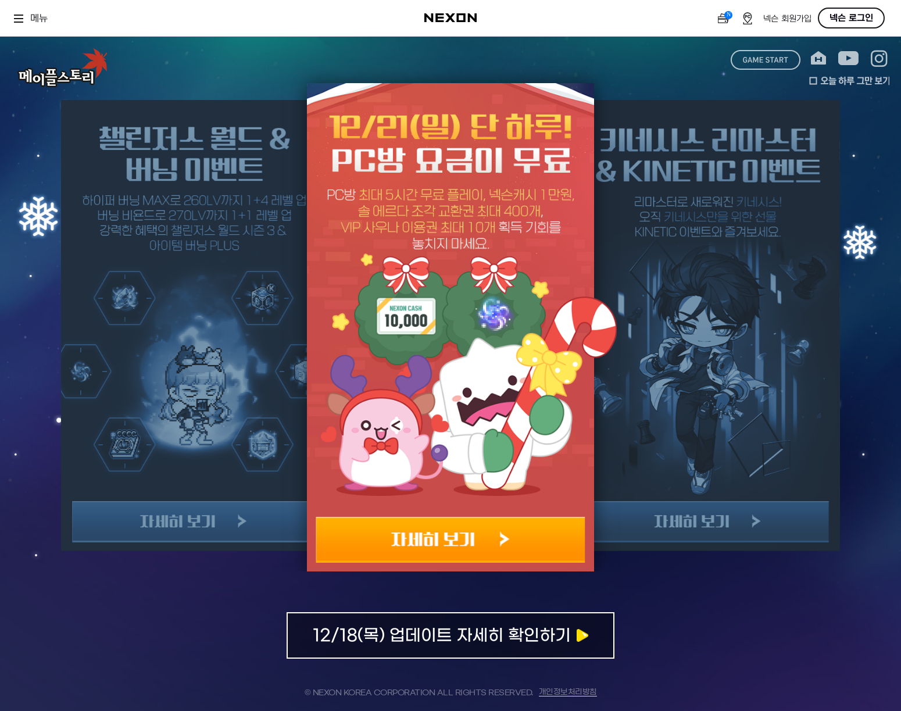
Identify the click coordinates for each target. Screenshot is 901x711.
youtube (848, 58)
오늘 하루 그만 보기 (849, 80)
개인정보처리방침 (568, 692)
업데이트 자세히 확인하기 (450, 635)
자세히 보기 (450, 540)
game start (765, 60)
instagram (879, 58)
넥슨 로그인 (851, 18)
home (818, 58)
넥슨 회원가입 (787, 19)
